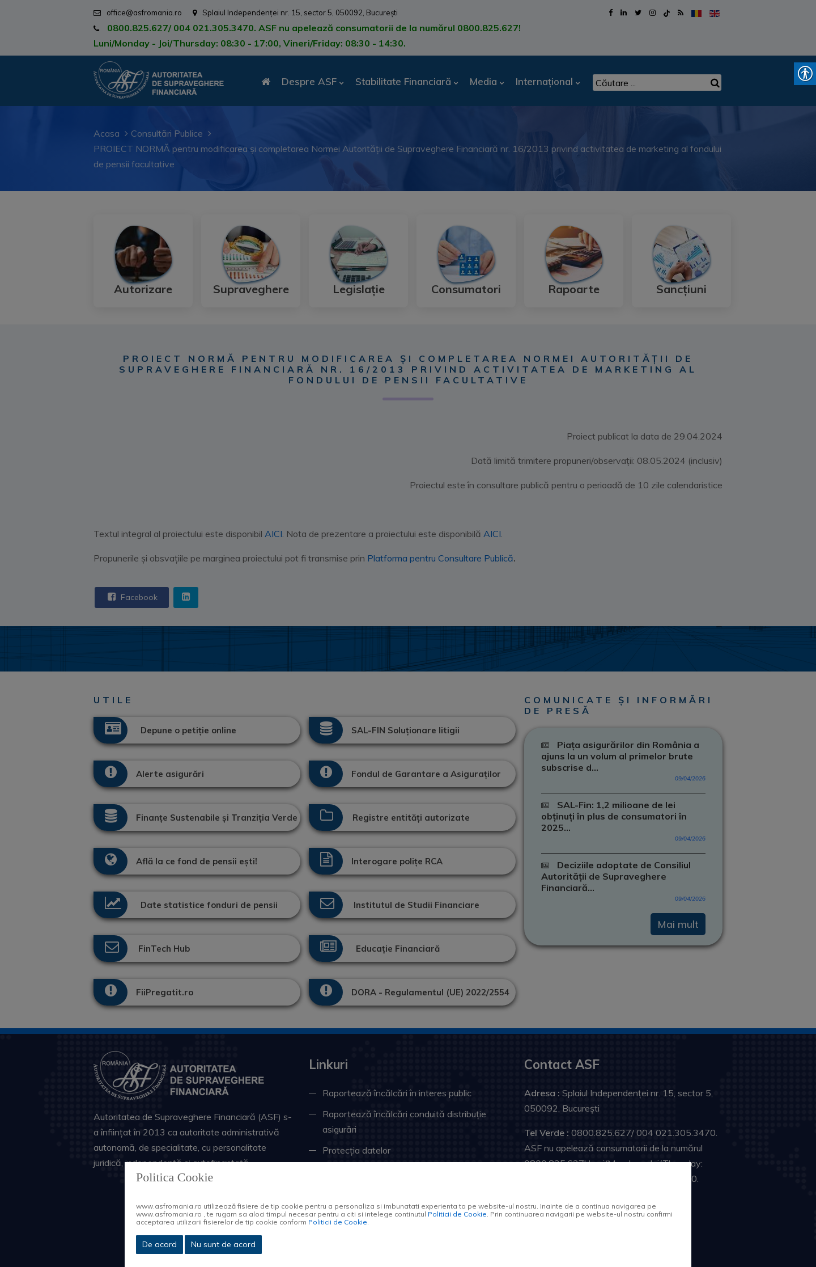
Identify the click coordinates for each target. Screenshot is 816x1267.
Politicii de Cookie (457, 1214)
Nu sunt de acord (223, 1244)
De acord (159, 1244)
